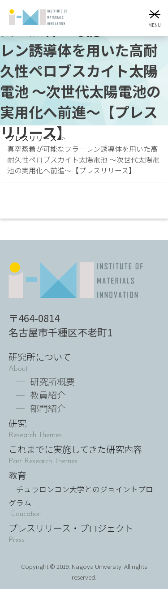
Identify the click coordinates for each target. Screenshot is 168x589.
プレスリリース (32, 138)
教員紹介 (48, 394)
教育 (81, 488)
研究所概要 (52, 381)
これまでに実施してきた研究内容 (75, 449)
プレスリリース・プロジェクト (71, 527)
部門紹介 (48, 408)
